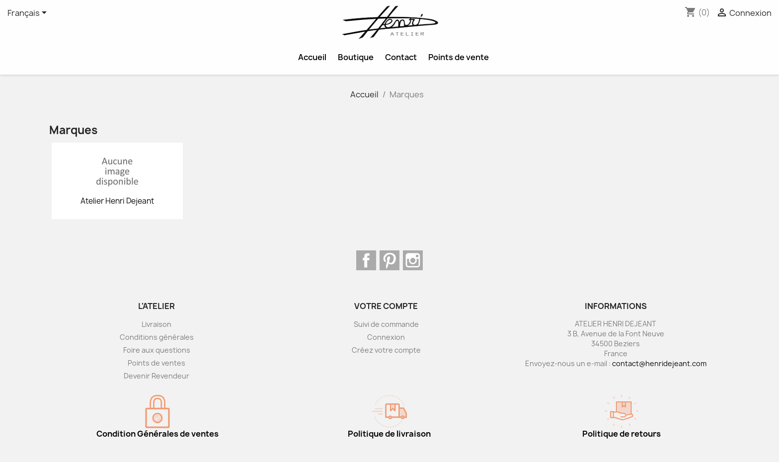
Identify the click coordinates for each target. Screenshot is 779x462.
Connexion (386, 337)
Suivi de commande (386, 324)
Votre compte (386, 306)
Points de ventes (156, 363)
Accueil (312, 57)
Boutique (356, 57)
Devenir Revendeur (156, 376)
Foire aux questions (156, 350)
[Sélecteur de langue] (28, 13)
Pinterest (389, 260)
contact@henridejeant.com (659, 363)
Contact (401, 57)
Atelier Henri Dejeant (117, 201)
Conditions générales (157, 337)
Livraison (156, 324)
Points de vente (458, 57)
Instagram (413, 260)
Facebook (366, 260)
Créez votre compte (386, 350)
